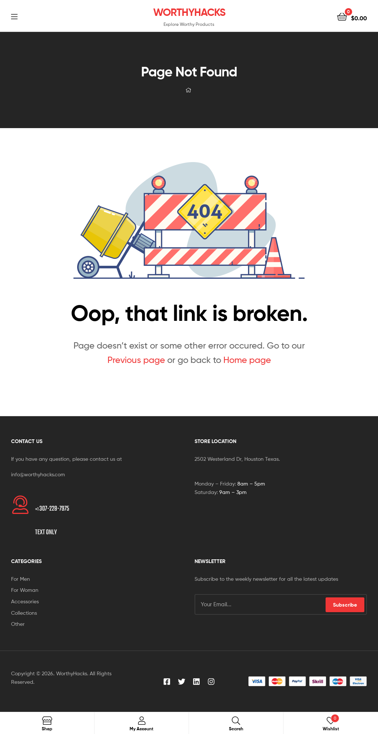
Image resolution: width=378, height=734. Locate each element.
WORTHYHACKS (189, 12)
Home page (247, 359)
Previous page (136, 359)
